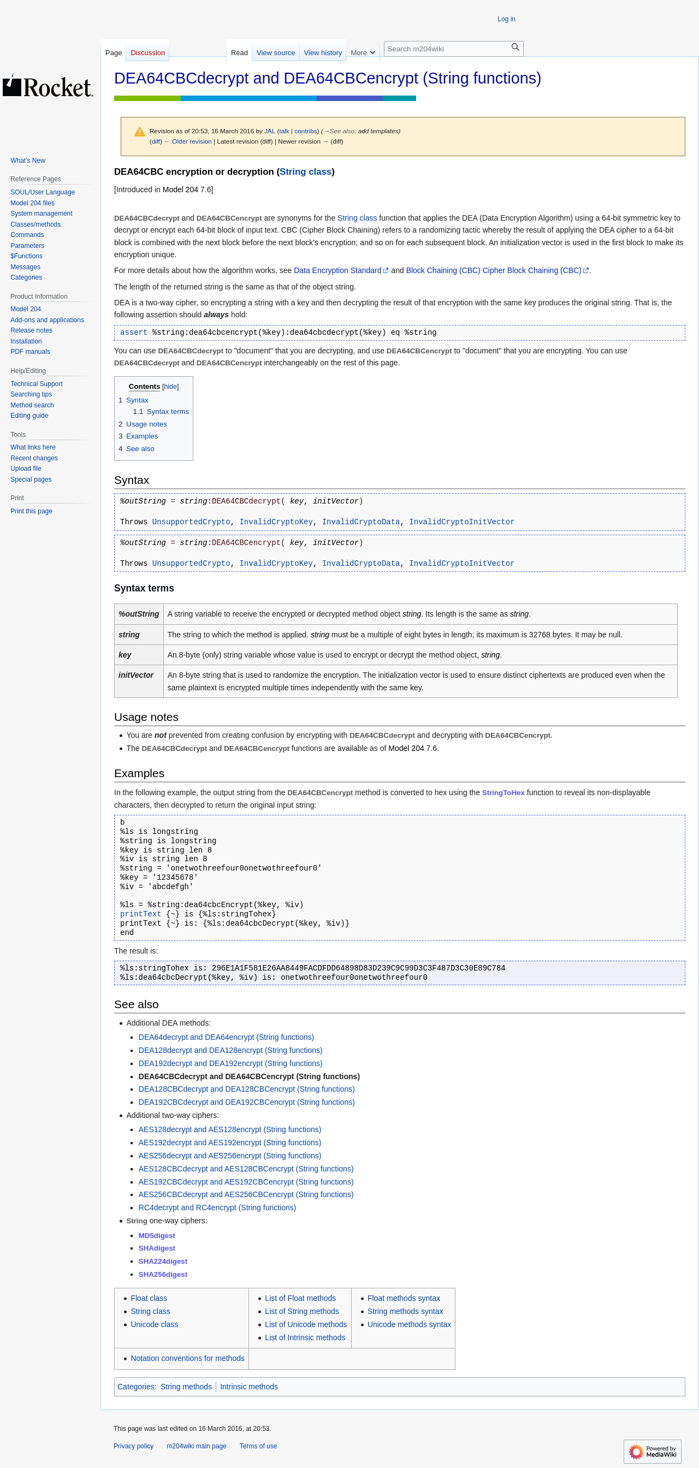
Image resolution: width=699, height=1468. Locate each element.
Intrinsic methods (249, 1386)
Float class (149, 1298)
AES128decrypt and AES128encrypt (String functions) (230, 1129)
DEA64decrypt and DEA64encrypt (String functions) (226, 1037)
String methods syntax (405, 1311)
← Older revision (188, 141)
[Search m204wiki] (454, 49)
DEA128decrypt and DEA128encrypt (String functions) (231, 1050)
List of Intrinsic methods (305, 1337)
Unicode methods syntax (409, 1324)
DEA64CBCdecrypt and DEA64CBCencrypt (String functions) (249, 1076)
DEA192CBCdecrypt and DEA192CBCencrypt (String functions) (247, 1102)
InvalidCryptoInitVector (461, 522)
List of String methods (302, 1311)
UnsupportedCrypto (191, 522)
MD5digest (157, 1236)
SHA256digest (163, 1274)
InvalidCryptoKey (275, 522)
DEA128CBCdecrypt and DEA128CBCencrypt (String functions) (247, 1089)
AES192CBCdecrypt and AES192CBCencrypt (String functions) (246, 1181)
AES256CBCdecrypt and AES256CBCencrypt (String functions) (246, 1194)
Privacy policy (133, 1446)
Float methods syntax (404, 1298)
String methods (186, 1386)
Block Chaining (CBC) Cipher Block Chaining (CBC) (494, 270)
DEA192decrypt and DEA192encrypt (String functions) (231, 1063)
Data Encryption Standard (337, 270)
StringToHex (503, 793)
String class (305, 172)
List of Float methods (300, 1298)
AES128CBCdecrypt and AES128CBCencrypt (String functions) (246, 1168)
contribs (305, 130)
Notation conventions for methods (188, 1358)
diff (156, 141)
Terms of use (258, 1446)
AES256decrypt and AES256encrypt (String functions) (230, 1155)
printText (141, 914)
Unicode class (154, 1324)
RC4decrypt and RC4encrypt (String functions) (218, 1207)
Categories (136, 1386)
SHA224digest (163, 1261)
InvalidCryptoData (361, 522)
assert (133, 332)
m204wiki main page (196, 1446)
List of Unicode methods (306, 1324)
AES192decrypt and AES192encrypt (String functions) (230, 1142)
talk (284, 130)
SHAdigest (157, 1248)
